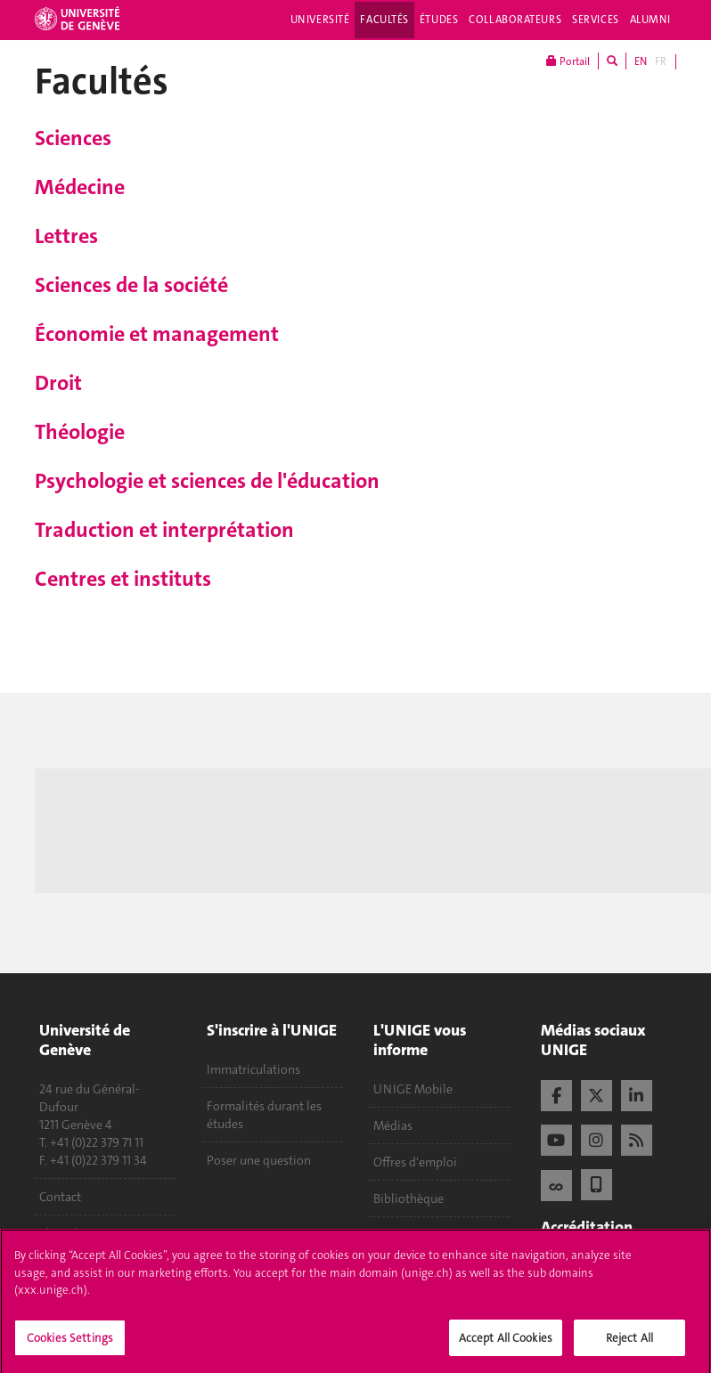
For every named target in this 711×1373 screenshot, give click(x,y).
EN (640, 61)
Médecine (80, 187)
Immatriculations (253, 1069)
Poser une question (259, 1160)
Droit (58, 383)
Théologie (80, 432)
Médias (393, 1125)
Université (320, 19)
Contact (60, 1197)
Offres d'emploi (415, 1162)
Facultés (384, 19)
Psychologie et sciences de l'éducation (207, 481)
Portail (568, 61)
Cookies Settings (70, 1343)
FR (660, 61)
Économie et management (157, 334)
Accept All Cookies (505, 1343)
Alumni (650, 19)
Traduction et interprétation (164, 530)
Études (439, 19)
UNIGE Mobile (413, 1089)
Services (595, 19)
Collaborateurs (515, 19)
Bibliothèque (408, 1198)
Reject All (629, 1343)
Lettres (66, 236)
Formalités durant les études (264, 1115)
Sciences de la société (131, 285)
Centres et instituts (123, 579)
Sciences (73, 138)
